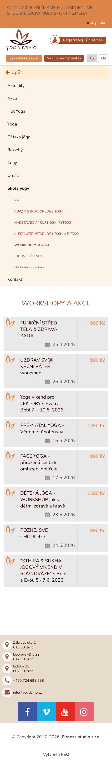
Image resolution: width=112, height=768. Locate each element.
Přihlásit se (93, 40)
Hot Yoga (16, 111)
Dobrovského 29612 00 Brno (26, 657)
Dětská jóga (19, 137)
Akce (12, 98)
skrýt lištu (97, 23)
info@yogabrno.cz (27, 692)
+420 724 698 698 (28, 680)
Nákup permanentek (64, 58)
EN (103, 58)
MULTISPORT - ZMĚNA (64, 13)
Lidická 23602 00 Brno (23, 668)
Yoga (12, 124)
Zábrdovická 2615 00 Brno (24, 645)
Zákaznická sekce (24, 58)
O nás (13, 175)
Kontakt (14, 279)
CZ (92, 58)
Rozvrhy (15, 150)
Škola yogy (18, 188)
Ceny (12, 162)
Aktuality (16, 85)
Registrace (72, 40)
